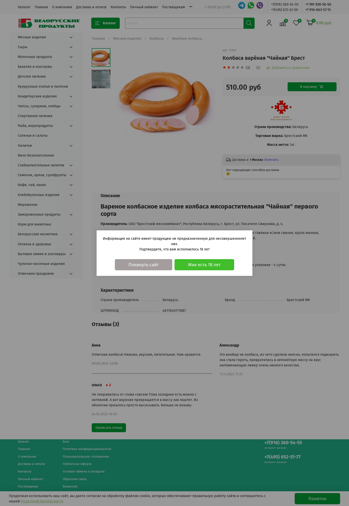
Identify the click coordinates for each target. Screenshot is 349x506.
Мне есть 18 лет (204, 264)
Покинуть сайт (143, 264)
